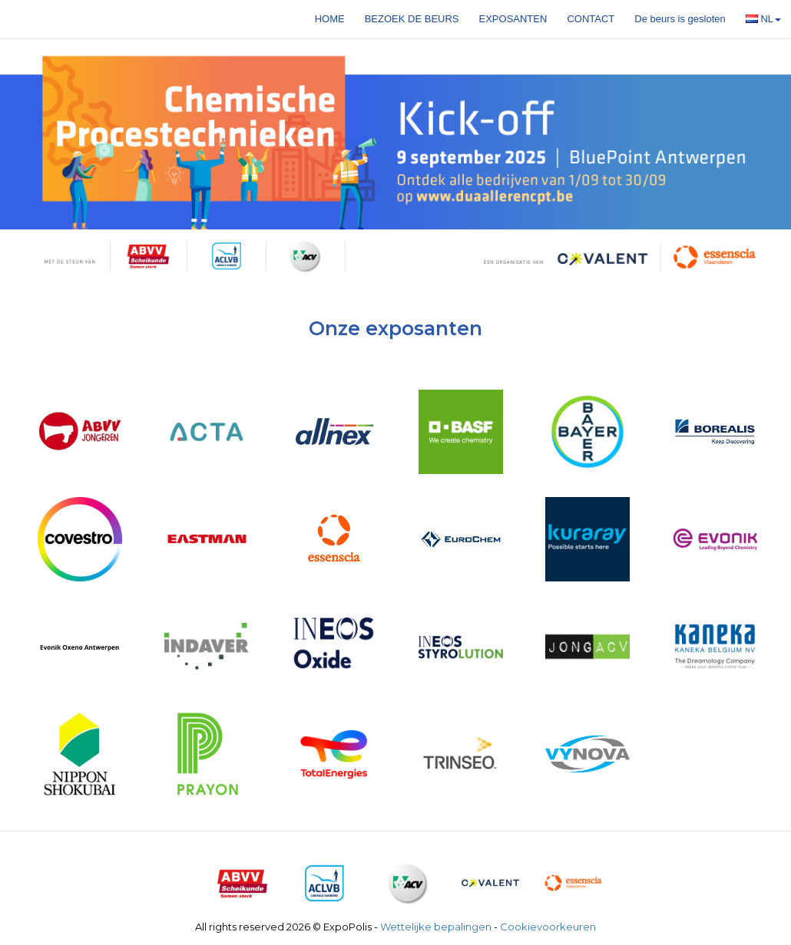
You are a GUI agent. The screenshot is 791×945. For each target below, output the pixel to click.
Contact (590, 19)
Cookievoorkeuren (548, 926)
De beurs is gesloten (680, 19)
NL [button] (763, 19)
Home (330, 19)
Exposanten (513, 19)
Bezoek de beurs (412, 19)
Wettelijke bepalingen (435, 926)
